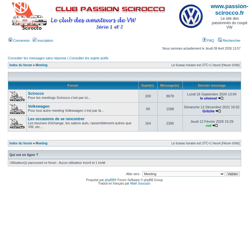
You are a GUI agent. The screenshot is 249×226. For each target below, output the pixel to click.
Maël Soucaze (140, 183)
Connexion (19, 40)
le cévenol (208, 98)
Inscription (43, 40)
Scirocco (36, 93)
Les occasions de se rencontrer (56, 119)
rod (208, 125)
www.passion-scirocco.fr (229, 9)
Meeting (41, 65)
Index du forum (20, 65)
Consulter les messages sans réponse (37, 58)
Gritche (209, 111)
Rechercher (229, 40)
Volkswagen (38, 106)
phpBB (109, 180)
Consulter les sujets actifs (88, 58)
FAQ (208, 40)
